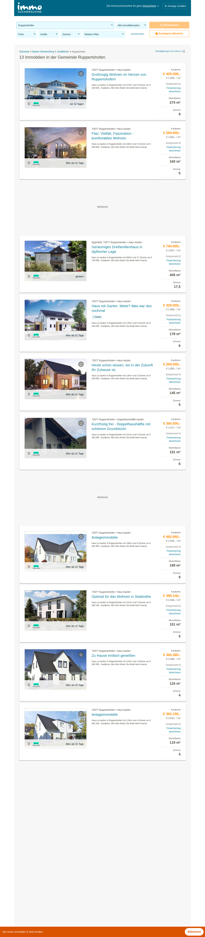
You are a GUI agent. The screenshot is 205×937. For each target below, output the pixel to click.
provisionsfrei (137, 34)
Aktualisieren (169, 25)
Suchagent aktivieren (169, 33)
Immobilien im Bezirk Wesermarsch (38, 925)
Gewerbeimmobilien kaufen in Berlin (39, 910)
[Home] (30, 8)
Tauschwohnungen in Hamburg (36, 918)
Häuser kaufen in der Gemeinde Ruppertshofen (46, 881)
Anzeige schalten (175, 6)
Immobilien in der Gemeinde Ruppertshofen (43, 865)
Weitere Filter (104, 34)
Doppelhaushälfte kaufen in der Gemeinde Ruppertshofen (52, 888)
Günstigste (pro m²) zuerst (168, 51)
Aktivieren (194, 931)
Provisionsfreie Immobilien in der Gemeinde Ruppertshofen (53, 873)
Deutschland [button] (150, 5)
